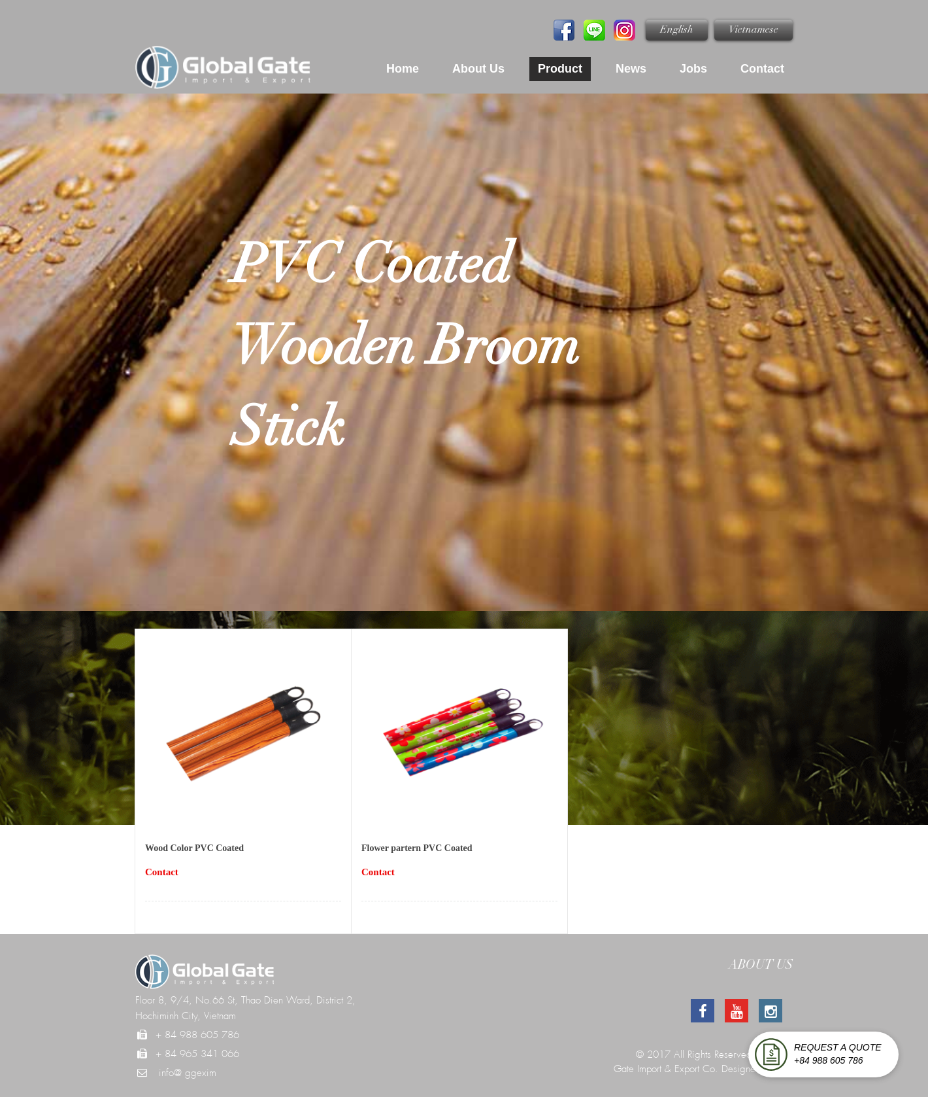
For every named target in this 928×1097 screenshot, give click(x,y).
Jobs (693, 68)
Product (560, 68)
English (676, 30)
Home (402, 68)
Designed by (747, 1068)
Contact (762, 68)
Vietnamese (753, 30)
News (631, 68)
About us (478, 68)
